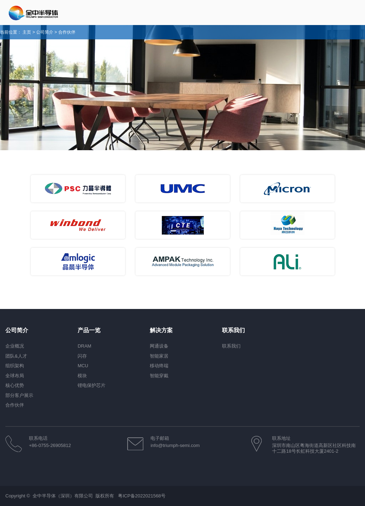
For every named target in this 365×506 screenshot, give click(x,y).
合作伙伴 (66, 32)
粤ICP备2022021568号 (142, 495)
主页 (27, 32)
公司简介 (44, 32)
